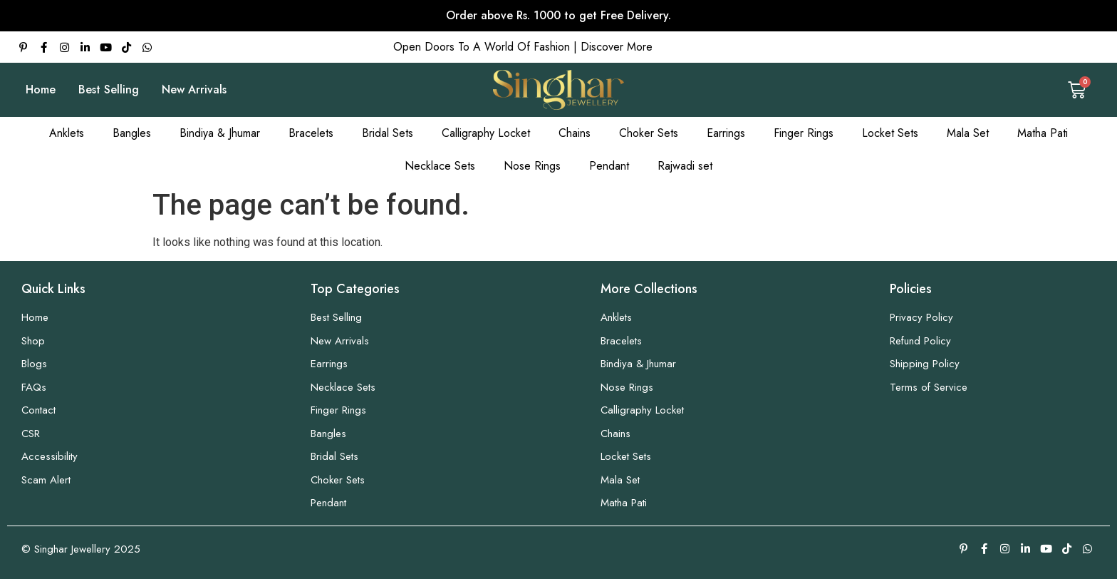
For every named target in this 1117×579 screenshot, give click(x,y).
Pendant (609, 166)
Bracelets (311, 133)
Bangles (132, 133)
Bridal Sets (387, 133)
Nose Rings (532, 166)
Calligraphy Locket (486, 133)
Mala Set (968, 133)
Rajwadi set (685, 166)
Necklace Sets (440, 166)
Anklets (66, 133)
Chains (574, 133)
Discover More (617, 47)
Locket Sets (890, 133)
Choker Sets (648, 133)
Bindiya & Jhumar (220, 133)
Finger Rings (803, 133)
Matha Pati (1042, 133)
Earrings (726, 133)
